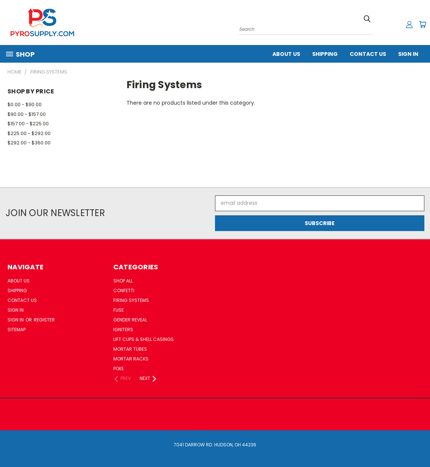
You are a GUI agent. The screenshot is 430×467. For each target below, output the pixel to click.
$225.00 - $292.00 (29, 133)
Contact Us (368, 54)
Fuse (118, 310)
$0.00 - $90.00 (25, 104)
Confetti (123, 290)
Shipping (325, 54)
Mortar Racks (131, 359)
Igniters (123, 329)
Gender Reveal (130, 320)
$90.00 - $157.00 (27, 114)
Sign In (408, 54)
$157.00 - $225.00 (28, 123)
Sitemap (17, 329)
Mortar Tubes (130, 349)
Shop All (123, 281)
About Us (286, 54)
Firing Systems (131, 300)
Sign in (16, 320)
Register (44, 320)
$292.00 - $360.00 (29, 142)
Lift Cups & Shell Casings (143, 339)
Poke (118, 368)
